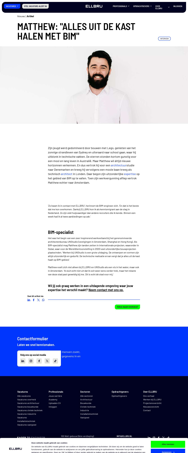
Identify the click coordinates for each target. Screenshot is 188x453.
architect (66, 174)
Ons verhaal (148, 396)
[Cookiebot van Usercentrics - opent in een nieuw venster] (15, 448)
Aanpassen (168, 438)
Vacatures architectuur (28, 403)
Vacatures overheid (26, 399)
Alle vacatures (24, 396)
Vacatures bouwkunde (27, 406)
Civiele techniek (88, 406)
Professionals (120, 6)
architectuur (118, 165)
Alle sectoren (86, 396)
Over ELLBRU (158, 7)
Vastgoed (84, 417)
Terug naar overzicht (127, 307)
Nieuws (21, 16)
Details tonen (37, 448)
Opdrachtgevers (141, 6)
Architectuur (86, 399)
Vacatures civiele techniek (29, 410)
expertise (130, 174)
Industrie (84, 410)
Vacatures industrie (26, 414)
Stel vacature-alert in (35, 6)
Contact (147, 410)
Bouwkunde (85, 403)
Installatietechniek (89, 414)
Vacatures (11, 6)
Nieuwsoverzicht (151, 406)
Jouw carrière (55, 396)
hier (120, 442)
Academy (53, 399)
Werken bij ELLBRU (152, 399)
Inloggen (177, 6)
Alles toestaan (168, 431)
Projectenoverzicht (152, 403)
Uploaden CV (55, 403)
